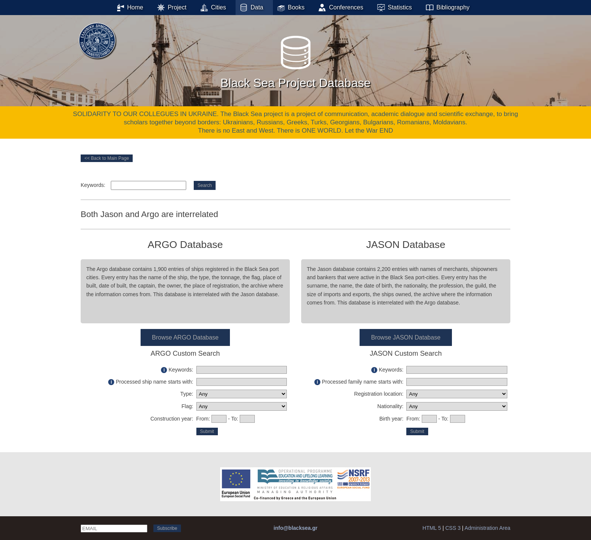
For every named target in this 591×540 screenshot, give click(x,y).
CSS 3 (452, 528)
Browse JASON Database (405, 337)
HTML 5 (432, 528)
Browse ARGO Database (185, 337)
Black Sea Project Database (295, 60)
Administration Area (487, 528)
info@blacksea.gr (295, 528)
